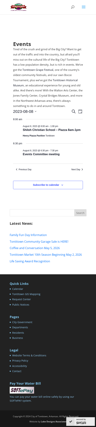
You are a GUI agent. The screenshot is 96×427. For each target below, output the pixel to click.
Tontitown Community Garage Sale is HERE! (39, 242)
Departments (20, 327)
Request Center (21, 299)
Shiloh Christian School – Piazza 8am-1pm (52, 129)
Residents (18, 332)
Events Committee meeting (41, 154)
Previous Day (23, 169)
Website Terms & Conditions (29, 355)
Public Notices (20, 304)
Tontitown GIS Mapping (26, 294)
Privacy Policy (20, 360)
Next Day (77, 169)
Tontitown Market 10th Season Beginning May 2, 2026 (46, 255)
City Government (22, 322)
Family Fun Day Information (28, 235)
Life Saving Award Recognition (30, 261)
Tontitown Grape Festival (37, 70)
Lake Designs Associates (54, 421)
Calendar (17, 289)
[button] (83, 9)
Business (17, 338)
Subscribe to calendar (46, 184)
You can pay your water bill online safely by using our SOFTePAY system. (42, 396)
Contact (16, 371)
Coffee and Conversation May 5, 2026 (35, 248)
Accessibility (19, 366)
